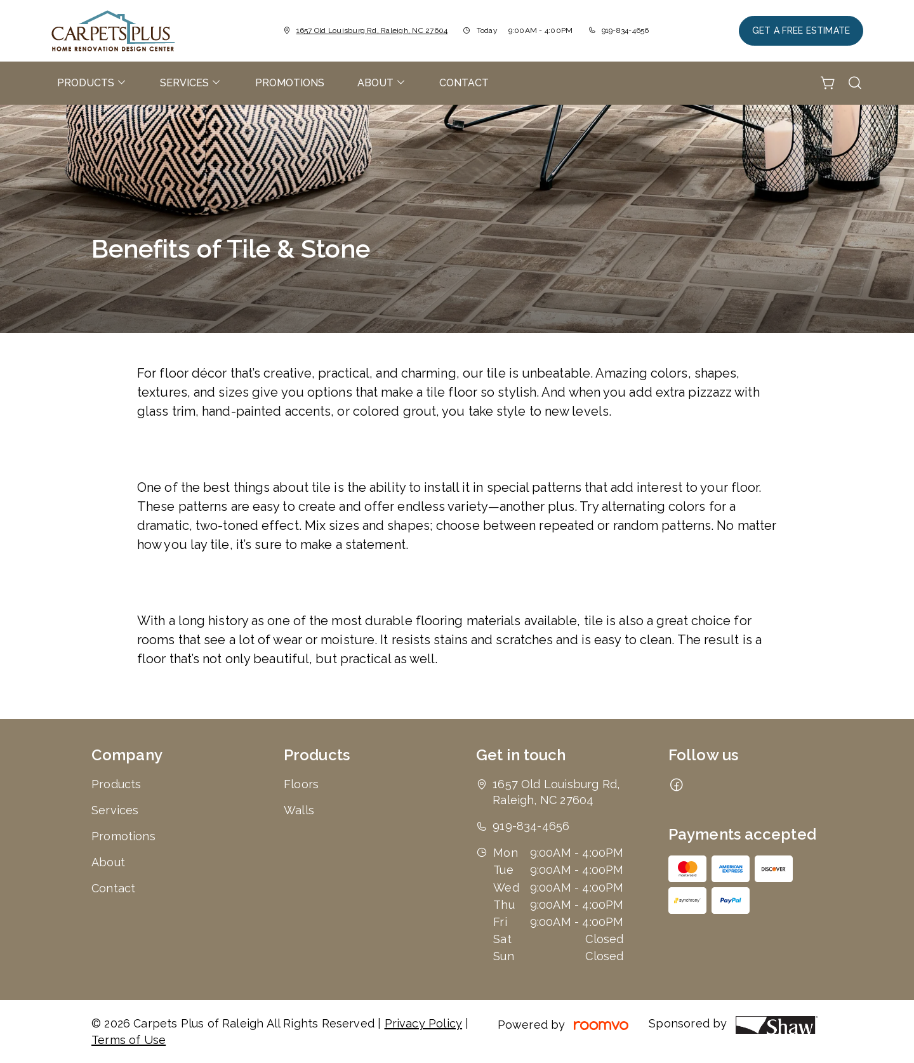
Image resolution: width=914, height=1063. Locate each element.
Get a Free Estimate (801, 30)
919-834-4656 (625, 30)
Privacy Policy (424, 1023)
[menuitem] (92, 83)
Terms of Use (128, 1039)
